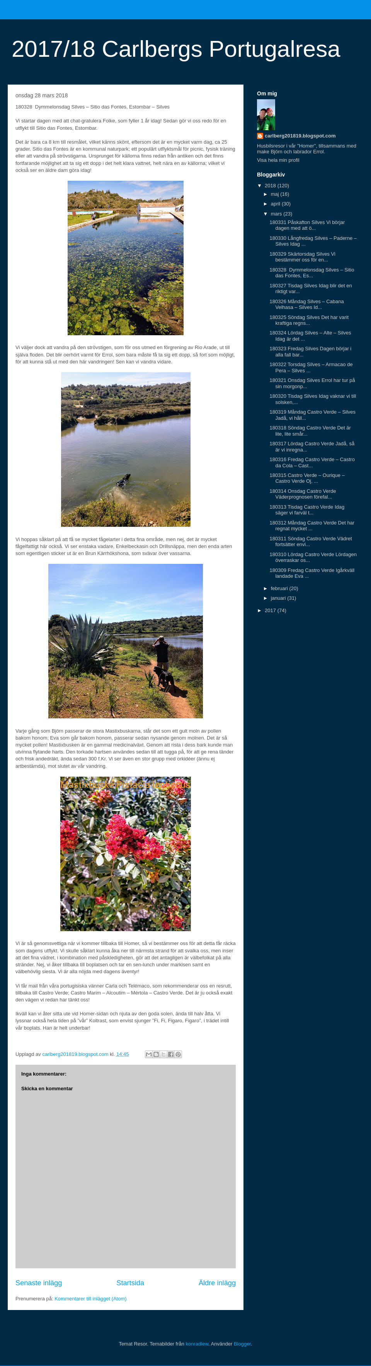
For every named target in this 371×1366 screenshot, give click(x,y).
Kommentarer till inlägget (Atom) (90, 1299)
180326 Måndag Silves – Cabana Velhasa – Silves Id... (306, 305)
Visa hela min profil (278, 160)
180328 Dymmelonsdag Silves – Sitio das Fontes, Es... (311, 273)
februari (280, 588)
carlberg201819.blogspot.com (300, 136)
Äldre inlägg (217, 1283)
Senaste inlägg (38, 1283)
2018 (271, 185)
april (276, 204)
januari (279, 598)
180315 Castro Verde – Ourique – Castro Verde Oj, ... (306, 478)
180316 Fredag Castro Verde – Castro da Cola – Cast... (311, 462)
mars (277, 214)
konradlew (197, 1344)
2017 (271, 610)
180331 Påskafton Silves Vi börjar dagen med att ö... (307, 225)
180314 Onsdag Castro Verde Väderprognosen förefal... (302, 494)
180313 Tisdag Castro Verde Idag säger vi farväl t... (306, 510)
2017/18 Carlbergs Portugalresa (176, 49)
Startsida (130, 1283)
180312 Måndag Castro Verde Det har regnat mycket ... (311, 526)
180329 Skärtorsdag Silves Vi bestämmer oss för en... (302, 257)
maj (276, 194)
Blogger (242, 1344)
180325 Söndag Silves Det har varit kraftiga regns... (309, 320)
